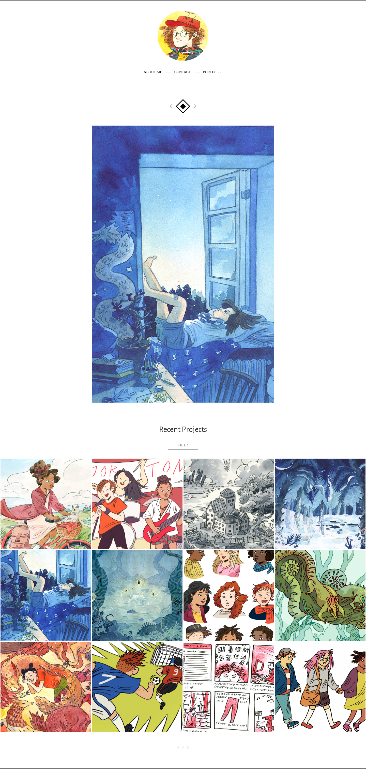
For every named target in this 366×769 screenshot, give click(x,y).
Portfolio (212, 72)
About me (153, 72)
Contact (182, 72)
